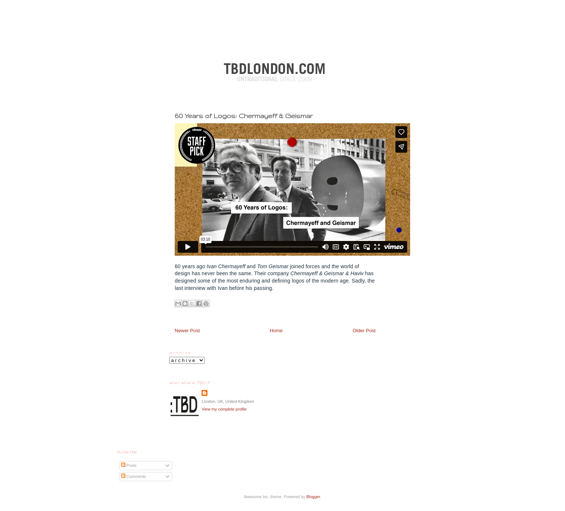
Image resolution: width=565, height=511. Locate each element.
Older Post (364, 330)
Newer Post (187, 330)
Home (276, 330)
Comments (133, 476)
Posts (129, 465)
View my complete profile (224, 409)
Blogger (313, 496)
